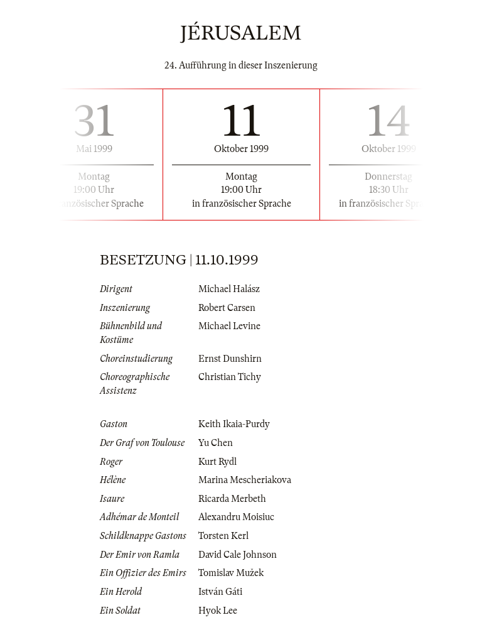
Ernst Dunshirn (230, 359)
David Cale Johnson (237, 555)
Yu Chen (215, 443)
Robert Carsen (226, 308)
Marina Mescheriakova (244, 480)
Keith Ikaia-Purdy (234, 424)
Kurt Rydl (217, 462)
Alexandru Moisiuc (236, 517)
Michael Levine (229, 326)
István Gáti (220, 592)
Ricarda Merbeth (232, 499)
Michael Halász (229, 289)
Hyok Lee (217, 611)
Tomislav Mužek (231, 573)
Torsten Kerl (223, 536)
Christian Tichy (229, 377)
